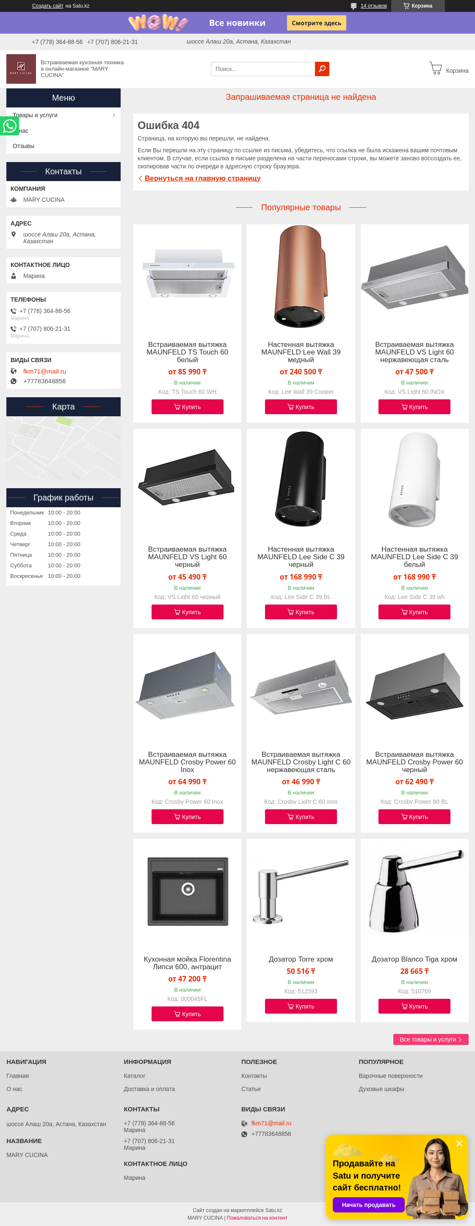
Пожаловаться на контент (257, 1218)
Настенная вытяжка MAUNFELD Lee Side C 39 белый (414, 557)
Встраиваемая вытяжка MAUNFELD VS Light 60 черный (187, 557)
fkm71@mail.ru (44, 371)
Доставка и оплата (149, 1089)
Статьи (250, 1089)
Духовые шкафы (381, 1089)
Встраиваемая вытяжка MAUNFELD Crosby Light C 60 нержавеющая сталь (301, 762)
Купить (191, 407)
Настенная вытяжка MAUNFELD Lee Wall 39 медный (300, 352)
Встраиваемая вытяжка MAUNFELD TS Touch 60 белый (187, 352)
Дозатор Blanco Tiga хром (414, 959)
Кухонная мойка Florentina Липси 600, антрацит (187, 963)
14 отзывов (374, 6)
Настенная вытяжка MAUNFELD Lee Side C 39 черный (301, 557)
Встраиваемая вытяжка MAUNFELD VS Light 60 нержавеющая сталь (414, 352)
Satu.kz (273, 1210)
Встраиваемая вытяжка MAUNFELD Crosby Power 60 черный (414, 762)
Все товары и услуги (428, 1039)
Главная (17, 1075)
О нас (20, 130)
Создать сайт (48, 6)
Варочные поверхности (391, 1075)
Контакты (254, 1075)
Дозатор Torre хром (301, 959)
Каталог (135, 1075)
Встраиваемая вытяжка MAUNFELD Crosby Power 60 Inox (187, 762)
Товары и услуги (35, 115)
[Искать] (322, 69)
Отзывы (23, 146)
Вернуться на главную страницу (203, 178)
